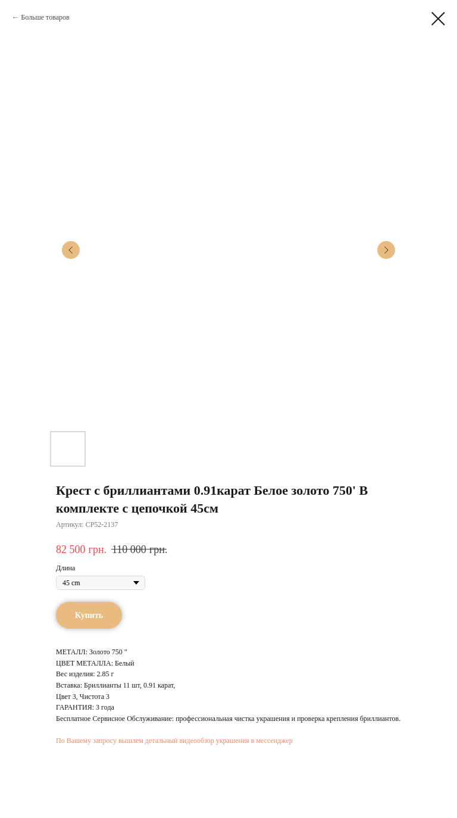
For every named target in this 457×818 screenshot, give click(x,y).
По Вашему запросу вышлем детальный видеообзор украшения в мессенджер (174, 740)
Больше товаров (45, 17)
